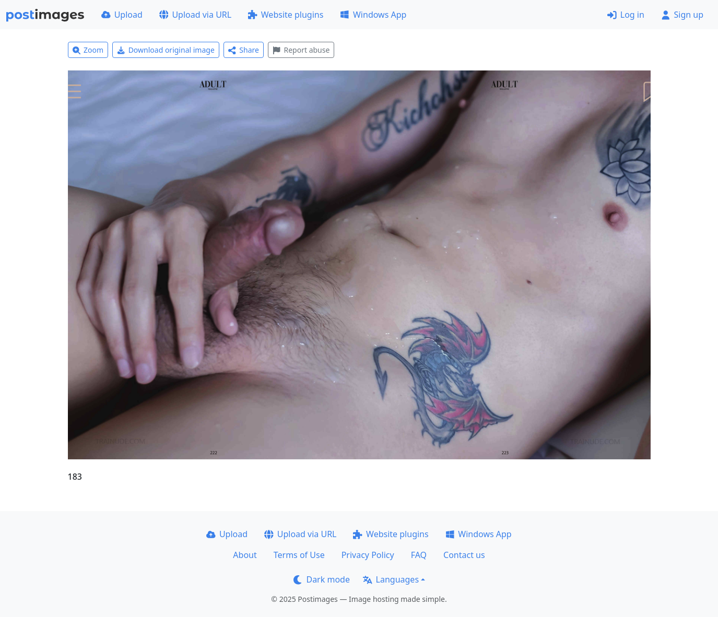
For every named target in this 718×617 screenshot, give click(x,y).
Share (243, 50)
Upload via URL (195, 14)
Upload (122, 14)
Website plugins (285, 14)
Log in (625, 14)
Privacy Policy (368, 555)
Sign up (682, 14)
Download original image (166, 50)
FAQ (419, 555)
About (244, 555)
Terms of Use (299, 555)
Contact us (464, 555)
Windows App (373, 14)
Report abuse (301, 50)
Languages (391, 579)
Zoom (88, 50)
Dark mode (321, 579)
